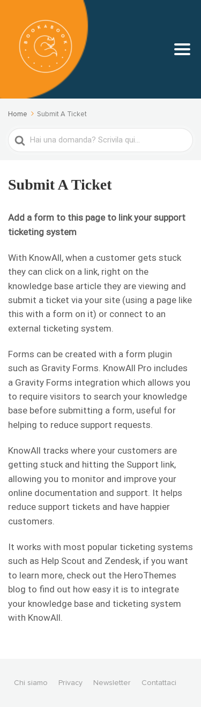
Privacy (70, 683)
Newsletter (112, 683)
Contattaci (159, 683)
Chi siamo (31, 683)
